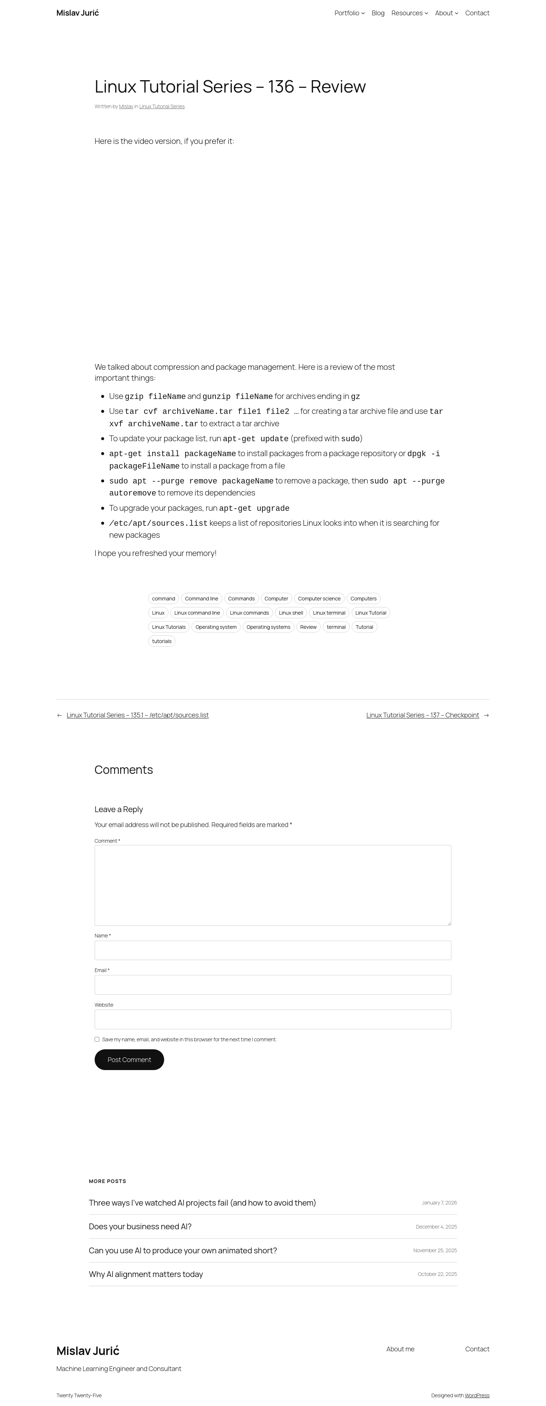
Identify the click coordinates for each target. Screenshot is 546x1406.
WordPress (477, 1384)
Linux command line (197, 601)
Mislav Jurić (77, 12)
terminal (336, 615)
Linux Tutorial (371, 601)
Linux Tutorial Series (162, 106)
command (163, 587)
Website (104, 993)
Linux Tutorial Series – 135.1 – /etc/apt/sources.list (138, 704)
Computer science (319, 587)
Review (308, 615)
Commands (241, 587)
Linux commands (249, 601)
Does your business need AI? (140, 1215)
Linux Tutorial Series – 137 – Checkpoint (423, 704)
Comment (107, 829)
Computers (364, 587)
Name (103, 924)
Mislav (126, 106)
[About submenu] (457, 13)
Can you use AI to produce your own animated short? (183, 1239)
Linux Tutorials (169, 615)
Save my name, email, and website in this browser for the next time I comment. (189, 1028)
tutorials (161, 630)
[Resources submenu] (426, 13)
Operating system (216, 615)
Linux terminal (329, 601)
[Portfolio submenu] (363, 13)
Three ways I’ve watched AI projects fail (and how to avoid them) (203, 1191)
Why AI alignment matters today (146, 1263)
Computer (276, 587)
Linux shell (291, 601)
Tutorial (364, 615)
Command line (201, 587)
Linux (158, 601)
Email (102, 959)
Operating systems (268, 615)
